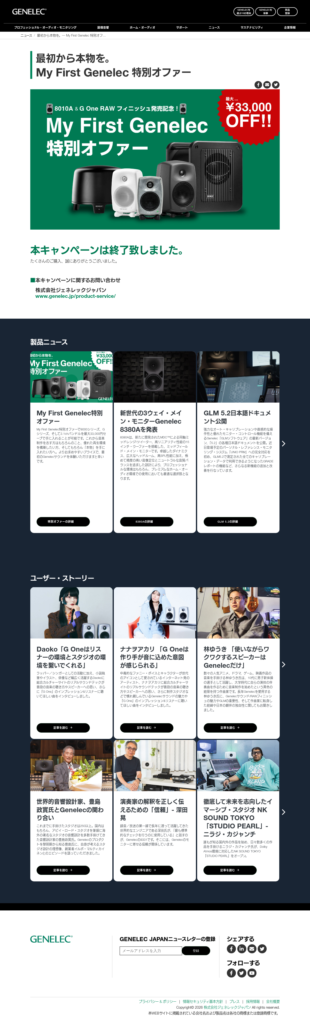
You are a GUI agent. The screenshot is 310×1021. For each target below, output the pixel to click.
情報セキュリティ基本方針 (203, 1001)
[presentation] (284, 443)
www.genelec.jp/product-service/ (75, 296)
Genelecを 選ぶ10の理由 (244, 11)
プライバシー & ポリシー (157, 1001)
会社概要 (273, 1001)
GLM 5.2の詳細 (230, 521)
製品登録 (287, 11)
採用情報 (253, 1001)
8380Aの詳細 (147, 521)
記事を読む (63, 727)
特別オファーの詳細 (63, 521)
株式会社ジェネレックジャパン (227, 1007)
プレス (234, 1001)
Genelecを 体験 (265, 11)
